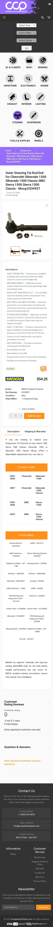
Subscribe (43, 907)
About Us (39, 877)
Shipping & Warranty (35, 431)
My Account (39, 857)
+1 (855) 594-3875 (26, 814)
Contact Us (39, 873)
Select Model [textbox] (25, 40)
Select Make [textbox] (25, 33)
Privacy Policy (39, 881)
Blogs (13, 854)
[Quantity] (16, 416)
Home (8, 150)
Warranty (40, 868)
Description (13, 431)
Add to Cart (34, 415)
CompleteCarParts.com (21, 919)
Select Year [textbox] (24, 25)
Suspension (25, 150)
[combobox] (26, 25)
